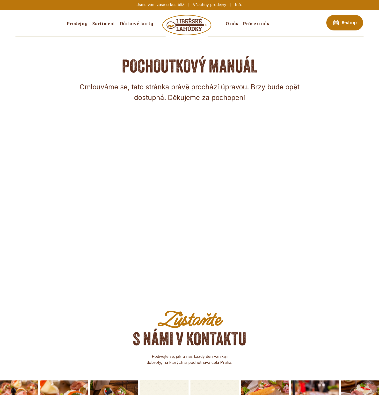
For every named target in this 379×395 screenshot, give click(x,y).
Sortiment (103, 23)
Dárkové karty (136, 23)
